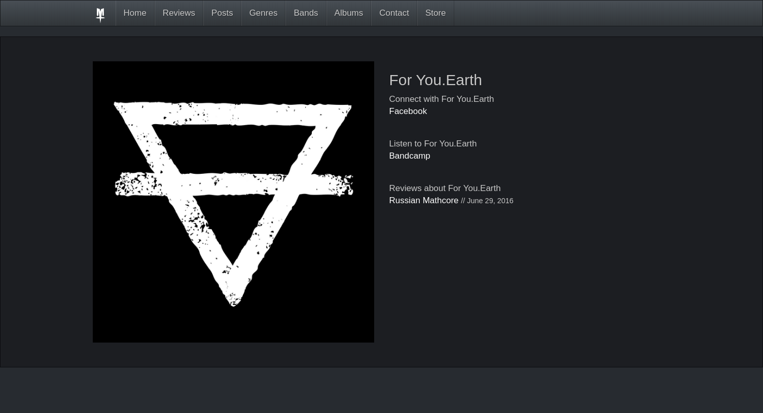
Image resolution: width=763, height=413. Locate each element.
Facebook (408, 111)
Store (435, 13)
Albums (349, 13)
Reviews (179, 13)
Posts (222, 13)
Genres (263, 13)
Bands (306, 13)
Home (135, 13)
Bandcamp (409, 156)
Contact (394, 13)
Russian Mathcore (424, 200)
